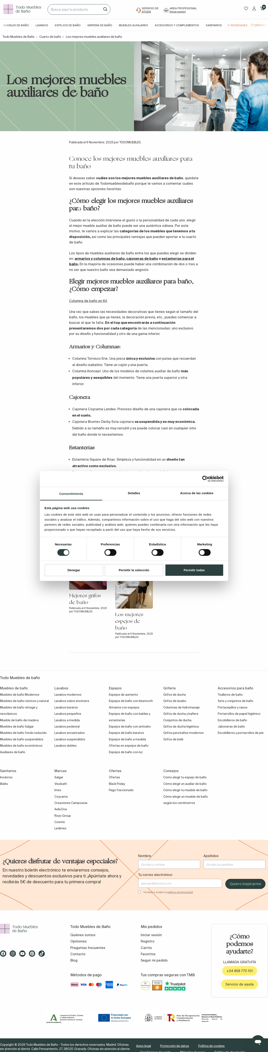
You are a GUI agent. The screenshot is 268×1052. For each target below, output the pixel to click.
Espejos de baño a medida (127, 739)
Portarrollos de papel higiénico (239, 713)
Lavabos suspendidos (69, 739)
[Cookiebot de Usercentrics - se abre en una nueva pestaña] (205, 479)
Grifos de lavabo (174, 701)
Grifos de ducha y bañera (180, 713)
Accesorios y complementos (177, 25)
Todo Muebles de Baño (19, 36)
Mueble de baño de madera (19, 720)
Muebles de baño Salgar (17, 726)
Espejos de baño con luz (126, 752)
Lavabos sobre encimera (71, 701)
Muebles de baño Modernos (19, 694)
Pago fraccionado (121, 790)
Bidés (4, 783)
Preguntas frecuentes (87, 948)
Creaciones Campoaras (71, 803)
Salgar (58, 777)
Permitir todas (194, 570)
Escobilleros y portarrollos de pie (241, 732)
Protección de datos (174, 1046)
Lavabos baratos (66, 707)
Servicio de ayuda (239, 984)
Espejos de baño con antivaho (130, 726)
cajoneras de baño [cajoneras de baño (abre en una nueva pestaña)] (142, 258)
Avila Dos (60, 809)
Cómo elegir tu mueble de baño (185, 790)
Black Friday (117, 783)
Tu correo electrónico (155, 875)
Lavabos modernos (67, 694)
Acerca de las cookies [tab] (197, 493)
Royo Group (62, 815)
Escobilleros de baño (232, 720)
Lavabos (42, 25)
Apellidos (211, 856)
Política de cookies (211, 1046)
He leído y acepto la (168, 892)
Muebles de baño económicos (21, 745)
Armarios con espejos (124, 707)
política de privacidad (180, 892)
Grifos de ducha (174, 694)
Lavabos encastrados (69, 732)
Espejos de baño (68, 25)
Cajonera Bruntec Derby (91, 421)
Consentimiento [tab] (71, 493)
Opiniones (78, 941)
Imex (57, 790)
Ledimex (60, 828)
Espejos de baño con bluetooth (131, 701)
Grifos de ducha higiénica (181, 726)
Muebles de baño (16, 25)
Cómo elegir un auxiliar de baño (185, 783)
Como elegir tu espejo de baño (185, 777)
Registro (148, 941)
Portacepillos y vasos (232, 707)
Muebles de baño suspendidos (21, 739)
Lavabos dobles (65, 745)
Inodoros (6, 777)
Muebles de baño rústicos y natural (24, 701)
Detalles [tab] (134, 493)
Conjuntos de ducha (177, 720)
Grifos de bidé (173, 739)
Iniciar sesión (151, 935)
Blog (73, 960)
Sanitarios (214, 25)
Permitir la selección (134, 570)
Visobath (60, 783)
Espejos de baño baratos (126, 732)
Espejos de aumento (123, 694)
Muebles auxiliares (133, 25)
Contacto (77, 954)
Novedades (239, 25)
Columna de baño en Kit (88, 301)
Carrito (146, 948)
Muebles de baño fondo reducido (23, 732)
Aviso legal (143, 1046)
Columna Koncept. (87, 371)
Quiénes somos (82, 935)
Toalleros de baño (230, 694)
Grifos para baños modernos (183, 732)
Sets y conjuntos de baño (235, 701)
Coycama (61, 796)
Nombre (144, 856)
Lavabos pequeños (67, 713)
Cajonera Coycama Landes (94, 409)
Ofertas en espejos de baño (128, 745)
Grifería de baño (99, 25)
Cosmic (59, 822)
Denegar (73, 570)
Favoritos (148, 954)
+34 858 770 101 (240, 971)
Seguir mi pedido (154, 960)
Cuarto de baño (50, 36)
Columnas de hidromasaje (181, 707)
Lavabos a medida (67, 720)
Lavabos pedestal (67, 726)
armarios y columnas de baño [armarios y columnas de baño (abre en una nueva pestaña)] (100, 258)
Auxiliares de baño (12, 752)
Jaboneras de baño (231, 726)
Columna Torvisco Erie (90, 358)
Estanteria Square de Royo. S (95, 459)
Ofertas (260, 25)
